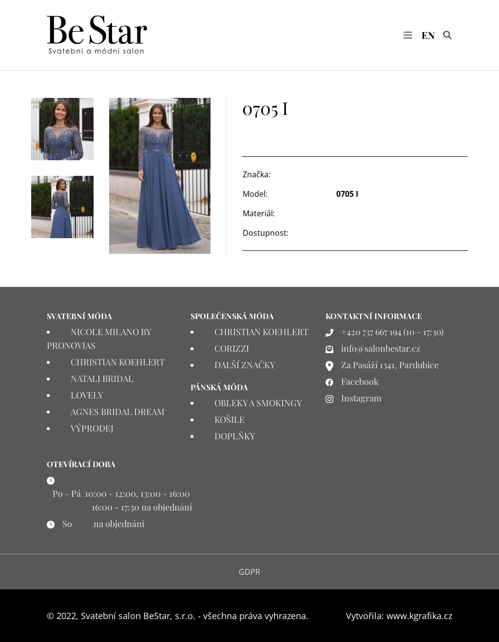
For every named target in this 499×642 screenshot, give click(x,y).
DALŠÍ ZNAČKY (244, 365)
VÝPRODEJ (92, 428)
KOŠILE (229, 419)
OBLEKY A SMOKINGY (258, 403)
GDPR (249, 571)
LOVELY (87, 395)
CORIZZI (231, 348)
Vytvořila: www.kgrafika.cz (399, 616)
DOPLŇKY (234, 436)
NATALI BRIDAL (102, 378)
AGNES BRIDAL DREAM (118, 411)
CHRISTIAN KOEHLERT (118, 362)
